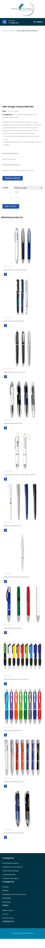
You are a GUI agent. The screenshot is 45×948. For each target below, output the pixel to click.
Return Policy (7, 917)
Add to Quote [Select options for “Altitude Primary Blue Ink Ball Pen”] (5, 588)
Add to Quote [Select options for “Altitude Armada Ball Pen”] (5, 792)
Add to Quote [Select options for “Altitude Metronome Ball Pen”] (5, 383)
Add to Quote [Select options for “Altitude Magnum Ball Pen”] (5, 844)
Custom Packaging (10, 885)
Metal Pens (32, 121)
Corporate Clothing (10, 877)
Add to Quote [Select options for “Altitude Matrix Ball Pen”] (5, 639)
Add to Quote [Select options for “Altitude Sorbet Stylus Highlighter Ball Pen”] (5, 485)
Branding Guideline (12, 185)
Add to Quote (10, 213)
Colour (5, 194)
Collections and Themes (12, 874)
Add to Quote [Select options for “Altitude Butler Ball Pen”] (5, 537)
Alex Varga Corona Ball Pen (38, 115)
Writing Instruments (10, 124)
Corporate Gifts (21, 121)
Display (5, 893)
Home (5, 31)
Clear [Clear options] (16, 198)
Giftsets (5, 897)
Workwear (6, 909)
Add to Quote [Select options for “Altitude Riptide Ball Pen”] (5, 434)
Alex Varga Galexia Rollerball (41, 115)
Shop (12, 31)
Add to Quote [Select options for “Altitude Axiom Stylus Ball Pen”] (5, 281)
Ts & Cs (5, 921)
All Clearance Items (10, 870)
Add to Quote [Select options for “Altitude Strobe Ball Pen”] (5, 741)
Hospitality (6, 905)
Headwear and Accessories (14, 901)
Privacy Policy (8, 925)
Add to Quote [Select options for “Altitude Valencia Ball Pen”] (5, 332)
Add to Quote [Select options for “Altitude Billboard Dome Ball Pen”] (5, 690)
